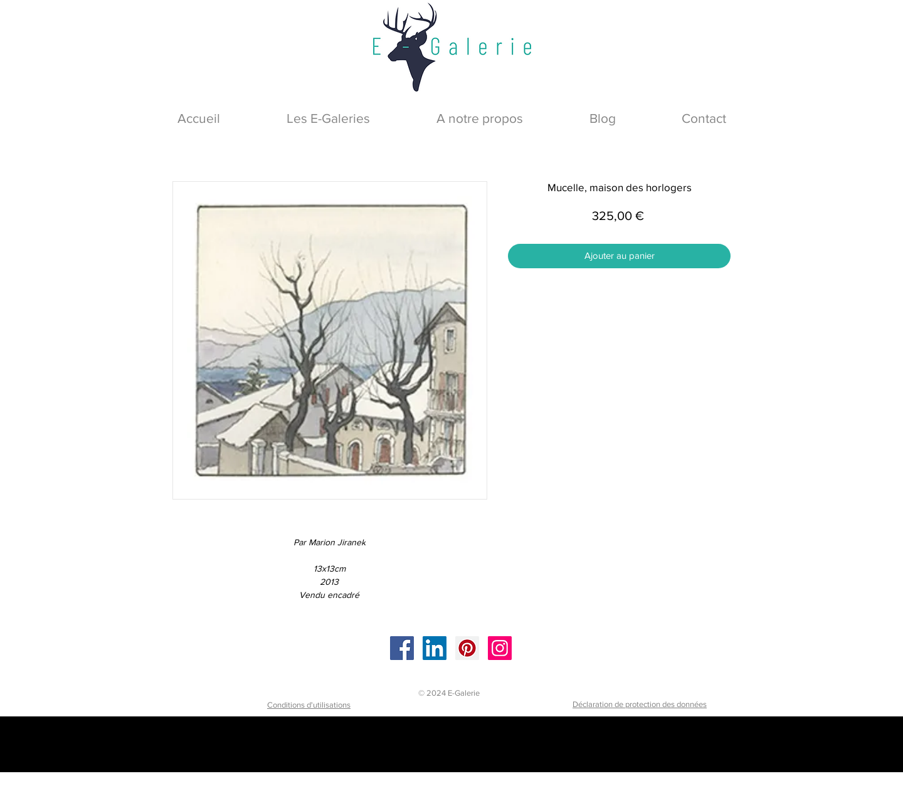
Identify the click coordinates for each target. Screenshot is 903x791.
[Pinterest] (467, 648)
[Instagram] (500, 648)
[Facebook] (402, 648)
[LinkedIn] (434, 648)
